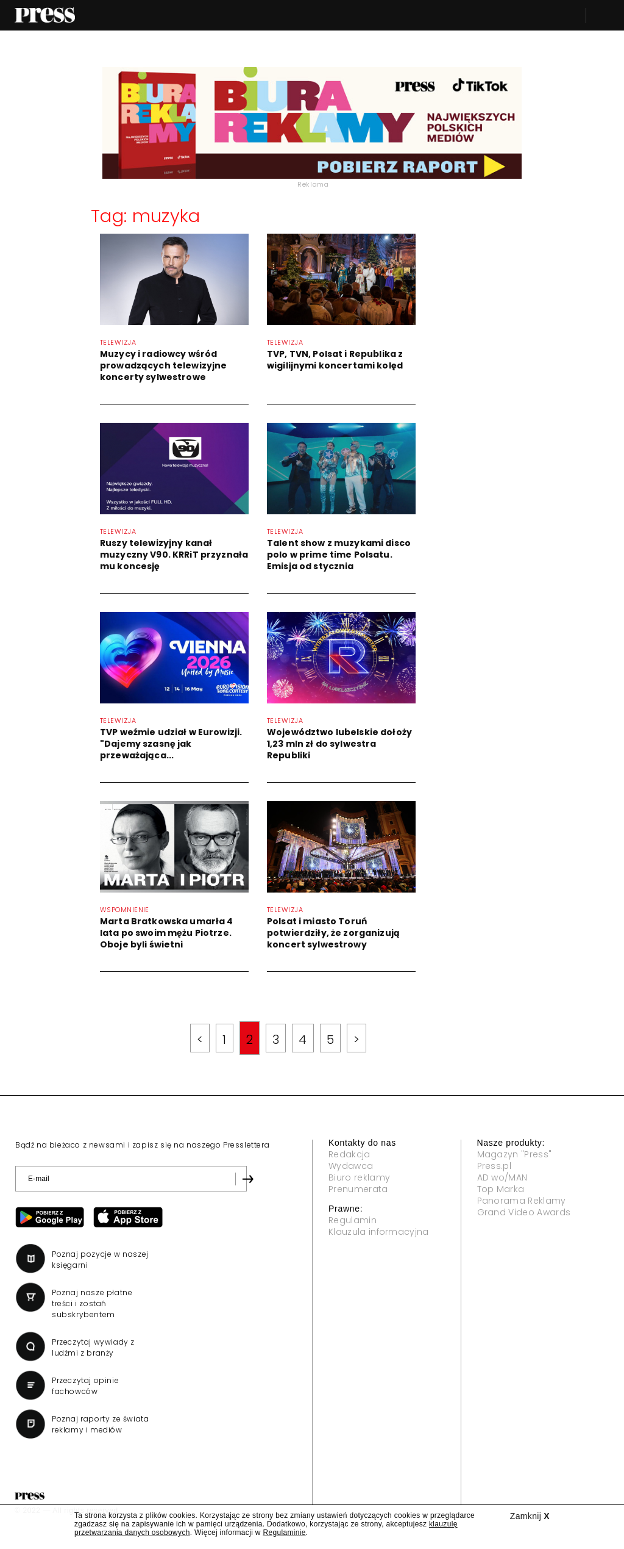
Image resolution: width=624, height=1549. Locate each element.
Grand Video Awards (524, 1212)
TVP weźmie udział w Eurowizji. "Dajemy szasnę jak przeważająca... (171, 743)
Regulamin (352, 1220)
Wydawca (350, 1166)
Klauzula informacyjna (378, 1232)
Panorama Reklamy (521, 1201)
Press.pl (494, 1166)
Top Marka (501, 1189)
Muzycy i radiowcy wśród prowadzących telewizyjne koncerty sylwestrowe (163, 365)
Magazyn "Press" (514, 1154)
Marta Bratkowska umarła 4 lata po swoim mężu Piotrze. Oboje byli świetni (166, 933)
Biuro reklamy (359, 1177)
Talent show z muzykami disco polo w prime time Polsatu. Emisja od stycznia (339, 554)
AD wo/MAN (502, 1177)
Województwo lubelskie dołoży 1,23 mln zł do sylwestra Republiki (339, 743)
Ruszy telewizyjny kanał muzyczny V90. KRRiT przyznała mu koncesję (174, 554)
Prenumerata (358, 1189)
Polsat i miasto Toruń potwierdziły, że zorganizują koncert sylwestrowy (333, 933)
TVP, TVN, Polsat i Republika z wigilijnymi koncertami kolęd (335, 360)
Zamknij (530, 1516)
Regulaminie (284, 1532)
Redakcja (349, 1154)
